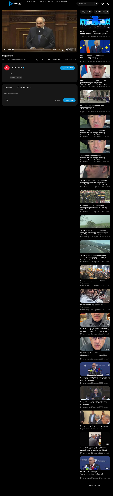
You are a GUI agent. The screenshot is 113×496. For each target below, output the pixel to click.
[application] (39, 31)
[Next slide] (107, 12)
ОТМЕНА (57, 100)
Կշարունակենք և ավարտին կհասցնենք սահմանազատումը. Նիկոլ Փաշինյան (93, 207)
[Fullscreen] (74, 50)
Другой (57, 1)
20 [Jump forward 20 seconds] (62, 49)
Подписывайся (67, 68)
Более (64, 1)
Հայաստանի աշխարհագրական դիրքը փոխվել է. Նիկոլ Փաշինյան (94, 32)
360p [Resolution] (70, 49)
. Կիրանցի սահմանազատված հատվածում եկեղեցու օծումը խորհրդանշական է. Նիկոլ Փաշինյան (93, 159)
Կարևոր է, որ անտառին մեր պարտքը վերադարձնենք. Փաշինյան (92, 107)
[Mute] (67, 50)
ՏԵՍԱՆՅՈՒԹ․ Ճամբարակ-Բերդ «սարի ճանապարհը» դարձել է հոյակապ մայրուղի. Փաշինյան (93, 257)
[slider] (32, 49)
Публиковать (69, 100)
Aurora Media (17, 68)
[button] (109, 3)
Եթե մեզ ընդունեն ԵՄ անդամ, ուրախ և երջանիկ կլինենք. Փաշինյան (92, 57)
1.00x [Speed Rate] (59, 49)
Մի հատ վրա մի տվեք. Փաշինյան (94, 426)
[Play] (4, 50)
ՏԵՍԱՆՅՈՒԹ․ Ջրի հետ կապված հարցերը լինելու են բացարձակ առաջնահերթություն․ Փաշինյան (93, 182)
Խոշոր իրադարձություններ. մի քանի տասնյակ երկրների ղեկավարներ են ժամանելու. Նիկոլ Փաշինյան (94, 83)
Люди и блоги (31, 1)
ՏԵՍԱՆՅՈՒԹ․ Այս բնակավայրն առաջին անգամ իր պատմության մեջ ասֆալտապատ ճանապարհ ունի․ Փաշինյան (94, 234)
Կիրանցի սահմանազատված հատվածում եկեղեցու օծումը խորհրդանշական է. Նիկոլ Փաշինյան (92, 134)
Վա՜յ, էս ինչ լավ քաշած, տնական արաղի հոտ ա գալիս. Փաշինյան (94, 449)
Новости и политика (45, 1)
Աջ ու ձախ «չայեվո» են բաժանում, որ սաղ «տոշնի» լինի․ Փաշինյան (94, 330)
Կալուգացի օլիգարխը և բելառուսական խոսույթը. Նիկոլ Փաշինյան (93, 355)
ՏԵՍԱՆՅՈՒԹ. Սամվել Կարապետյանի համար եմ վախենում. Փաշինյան (91, 474)
